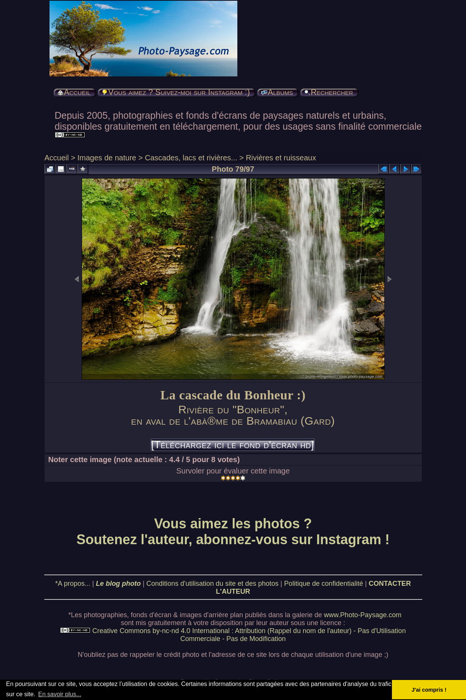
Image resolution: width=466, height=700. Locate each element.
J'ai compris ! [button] (429, 690)
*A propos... (72, 583)
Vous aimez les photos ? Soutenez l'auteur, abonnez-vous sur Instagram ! (233, 531)
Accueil (57, 158)
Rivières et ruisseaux (281, 158)
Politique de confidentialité (323, 583)
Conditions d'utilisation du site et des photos (212, 583)
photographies (105, 615)
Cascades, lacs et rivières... (191, 158)
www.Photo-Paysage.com (362, 615)
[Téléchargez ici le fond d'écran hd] (232, 444)
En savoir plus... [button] (59, 694)
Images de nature (106, 158)
